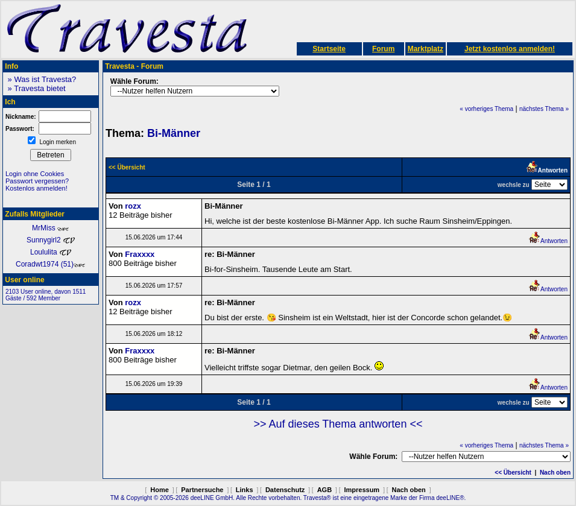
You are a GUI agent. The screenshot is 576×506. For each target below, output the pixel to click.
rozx (133, 205)
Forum (383, 49)
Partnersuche (202, 489)
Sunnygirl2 (51, 240)
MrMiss (50, 228)
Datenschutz (285, 489)
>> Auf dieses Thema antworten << (338, 424)
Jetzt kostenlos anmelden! (509, 49)
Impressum (361, 489)
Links (244, 489)
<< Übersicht (513, 472)
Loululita (50, 252)
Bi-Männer (173, 133)
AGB (324, 489)
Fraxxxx (139, 254)
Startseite (329, 49)
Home (159, 489)
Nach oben (555, 472)
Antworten (548, 241)
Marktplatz (425, 49)
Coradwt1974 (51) (51, 264)
